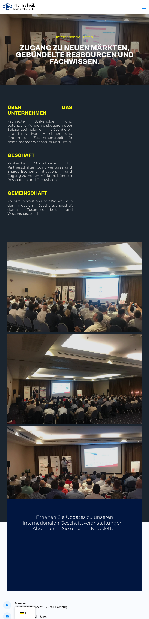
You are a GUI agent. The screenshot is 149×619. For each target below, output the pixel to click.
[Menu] (144, 7)
